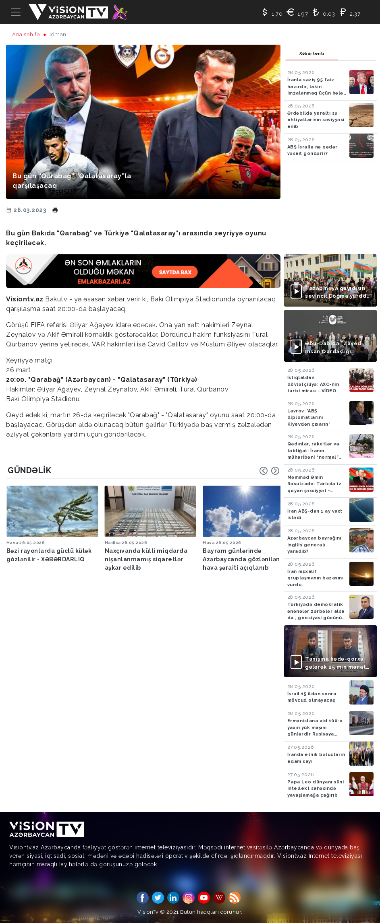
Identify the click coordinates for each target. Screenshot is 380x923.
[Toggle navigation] (15, 12)
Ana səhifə (26, 34)
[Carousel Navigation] (269, 471)
